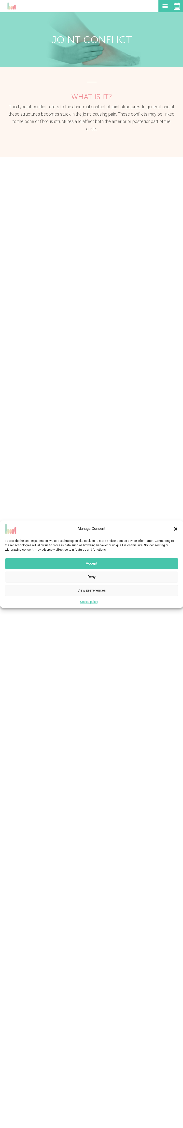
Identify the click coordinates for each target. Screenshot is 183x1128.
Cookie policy (89, 602)
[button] (175, 528)
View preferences (91, 590)
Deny (92, 577)
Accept (91, 563)
